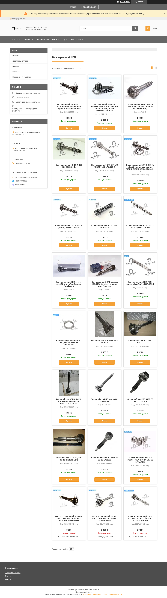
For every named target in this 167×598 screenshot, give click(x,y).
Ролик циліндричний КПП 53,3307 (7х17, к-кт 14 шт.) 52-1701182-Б (140, 460)
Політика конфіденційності (112, 594)
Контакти (9, 579)
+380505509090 (89, 7)
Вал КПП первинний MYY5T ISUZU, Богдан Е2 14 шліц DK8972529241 (104, 518)
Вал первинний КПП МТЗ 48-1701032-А (104, 227)
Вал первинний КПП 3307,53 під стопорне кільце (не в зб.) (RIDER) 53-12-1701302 (69, 106)
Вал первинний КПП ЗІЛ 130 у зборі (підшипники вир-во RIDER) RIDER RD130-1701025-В (140, 168)
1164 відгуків (125, 2)
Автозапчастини (21, 40)
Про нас (16, 72)
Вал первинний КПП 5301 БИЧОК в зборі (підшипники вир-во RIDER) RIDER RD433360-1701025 (104, 107)
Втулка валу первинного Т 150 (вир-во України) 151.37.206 (69, 343)
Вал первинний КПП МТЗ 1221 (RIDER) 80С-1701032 (140, 227)
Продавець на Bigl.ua (83, 592)
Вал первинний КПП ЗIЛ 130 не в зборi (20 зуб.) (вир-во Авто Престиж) (140, 106)
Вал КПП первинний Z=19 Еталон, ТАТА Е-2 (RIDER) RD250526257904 (140, 518)
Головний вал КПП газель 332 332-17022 (104, 400)
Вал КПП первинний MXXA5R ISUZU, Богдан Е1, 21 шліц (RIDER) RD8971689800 (68, 518)
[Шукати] (135, 28)
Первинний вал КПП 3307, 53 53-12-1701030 (104, 459)
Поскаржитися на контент (91, 594)
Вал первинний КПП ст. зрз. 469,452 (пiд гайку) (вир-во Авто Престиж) (104, 284)
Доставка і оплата (73, 40)
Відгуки (16, 66)
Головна (16, 56)
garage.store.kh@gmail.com (26, 177)
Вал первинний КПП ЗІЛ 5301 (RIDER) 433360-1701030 (69, 227)
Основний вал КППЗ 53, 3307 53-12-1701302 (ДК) (68, 459)
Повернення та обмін (48, 40)
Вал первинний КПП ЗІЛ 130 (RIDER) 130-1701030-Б (104, 166)
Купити (69, 128)
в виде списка (156, 68)
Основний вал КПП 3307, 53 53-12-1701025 (140, 400)
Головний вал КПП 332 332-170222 (140, 342)
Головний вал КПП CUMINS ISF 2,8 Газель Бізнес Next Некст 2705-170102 (69, 401)
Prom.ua (96, 590)
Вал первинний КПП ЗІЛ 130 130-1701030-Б (69, 166)
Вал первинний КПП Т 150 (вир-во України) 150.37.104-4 (140, 283)
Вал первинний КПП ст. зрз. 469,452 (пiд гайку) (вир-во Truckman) (69, 284)
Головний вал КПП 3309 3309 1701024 (104, 342)
